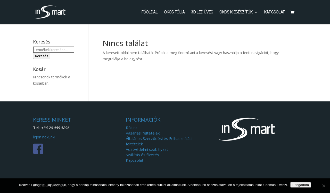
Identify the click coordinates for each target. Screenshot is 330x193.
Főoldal (149, 12)
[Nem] (323, 185)
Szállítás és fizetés (142, 154)
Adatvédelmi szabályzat (147, 149)
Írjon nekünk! (44, 136)
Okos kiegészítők (235, 12)
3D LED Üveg (202, 12)
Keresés (41, 56)
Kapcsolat (274, 12)
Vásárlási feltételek (143, 133)
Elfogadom (300, 185)
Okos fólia (174, 12)
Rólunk (131, 127)
